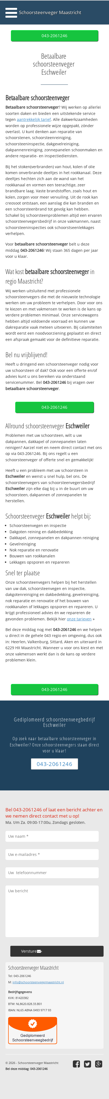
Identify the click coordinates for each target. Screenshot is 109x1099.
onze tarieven (79, 618)
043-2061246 (54, 36)
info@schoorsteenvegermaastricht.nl (38, 982)
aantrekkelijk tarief (34, 119)
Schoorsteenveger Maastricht (50, 12)
